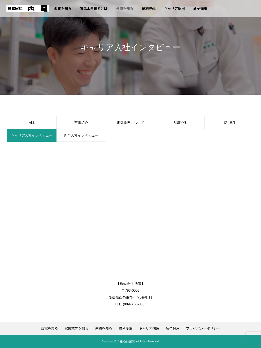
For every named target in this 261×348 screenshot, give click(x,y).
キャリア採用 (174, 8)
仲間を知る (124, 8)
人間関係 (180, 123)
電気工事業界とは (93, 8)
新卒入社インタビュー (81, 135)
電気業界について (130, 123)
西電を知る (62, 8)
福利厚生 (149, 8)
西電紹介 (81, 123)
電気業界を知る (76, 328)
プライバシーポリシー (203, 328)
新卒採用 (200, 8)
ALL (32, 123)
